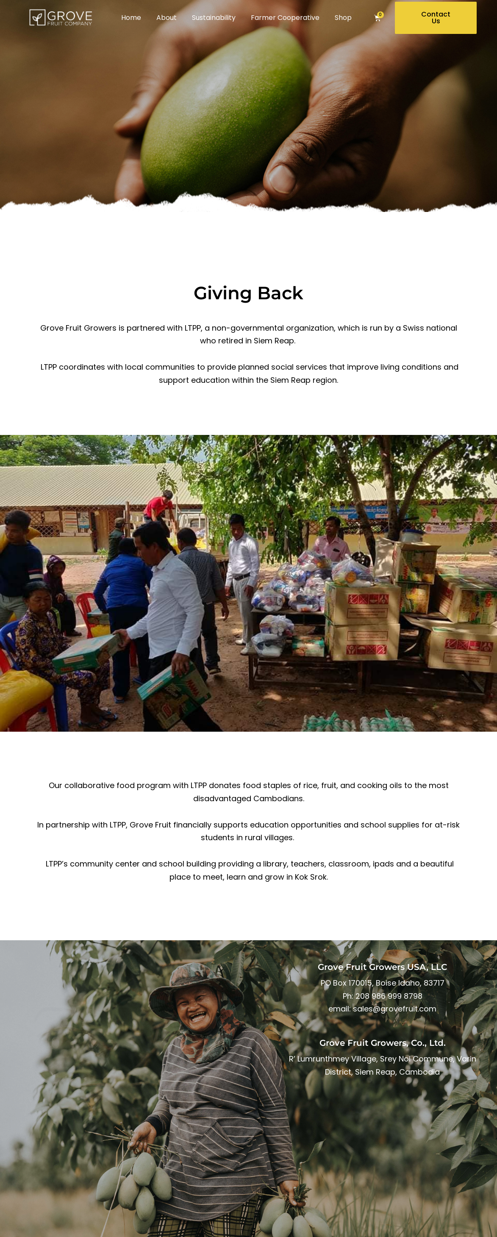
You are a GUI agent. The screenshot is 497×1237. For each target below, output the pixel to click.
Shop (343, 17)
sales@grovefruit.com (394, 1008)
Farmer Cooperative (285, 17)
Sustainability (214, 17)
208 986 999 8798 (388, 996)
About (166, 17)
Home (131, 17)
